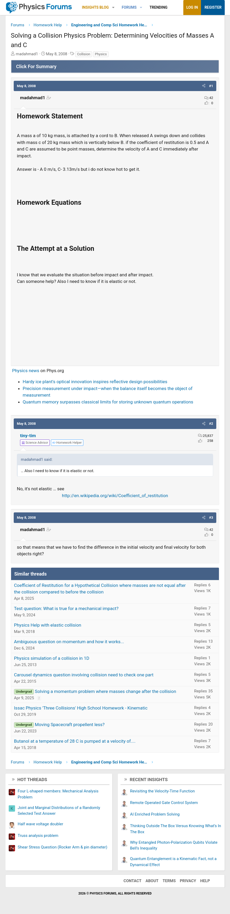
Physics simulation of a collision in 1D (51, 658)
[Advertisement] (115, 323)
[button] (113, 7)
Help (205, 880)
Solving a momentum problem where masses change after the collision (105, 691)
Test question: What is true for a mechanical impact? (66, 608)
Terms (169, 880)
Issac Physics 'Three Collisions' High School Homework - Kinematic (80, 708)
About (152, 880)
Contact (132, 880)
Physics (101, 54)
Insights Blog (95, 7)
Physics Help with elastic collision (47, 625)
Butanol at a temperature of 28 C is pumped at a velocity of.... (75, 741)
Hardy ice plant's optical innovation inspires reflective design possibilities (95, 381)
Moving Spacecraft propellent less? (70, 724)
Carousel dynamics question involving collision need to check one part (84, 674)
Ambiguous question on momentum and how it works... (69, 641)
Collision (83, 54)
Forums (129, 7)
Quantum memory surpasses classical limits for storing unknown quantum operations (108, 401)
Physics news (25, 370)
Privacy (188, 880)
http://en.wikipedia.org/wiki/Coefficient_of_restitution (115, 495)
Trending (158, 7)
